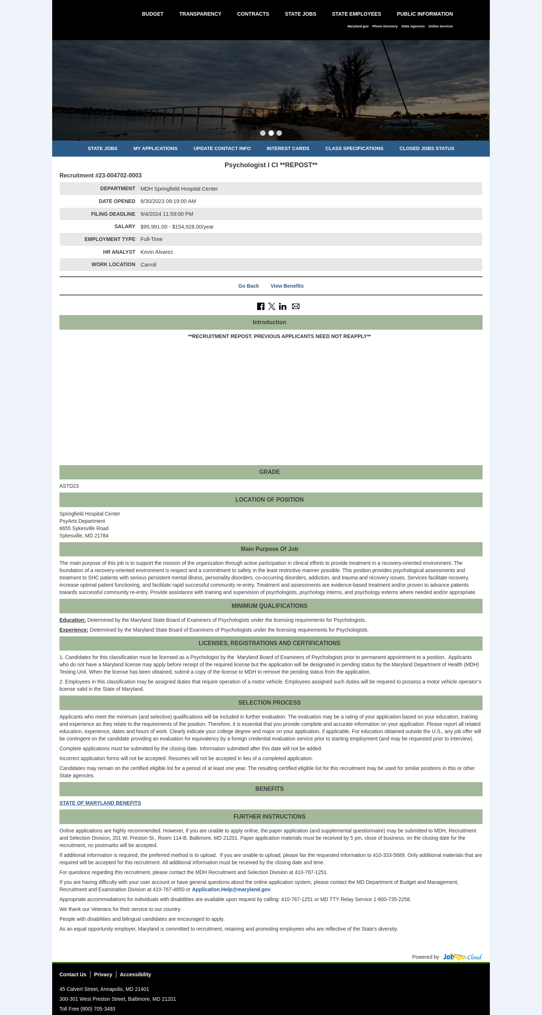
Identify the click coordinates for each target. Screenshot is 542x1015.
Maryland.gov (358, 26)
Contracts (253, 14)
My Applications (155, 148)
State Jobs (300, 14)
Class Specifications (354, 148)
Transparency (200, 14)
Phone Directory (385, 26)
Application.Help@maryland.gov (231, 889)
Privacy (103, 974)
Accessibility (135, 974)
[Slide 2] (271, 134)
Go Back (248, 286)
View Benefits (287, 286)
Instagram (463, 977)
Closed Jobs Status (426, 148)
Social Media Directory (477, 977)
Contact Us (72, 974)
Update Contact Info (222, 148)
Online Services (440, 26)
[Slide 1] (262, 134)
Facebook (436, 977)
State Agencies (413, 26)
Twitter (450, 977)
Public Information (425, 14)
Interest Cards (288, 148)
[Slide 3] (279, 134)
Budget (152, 14)
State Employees (356, 14)
